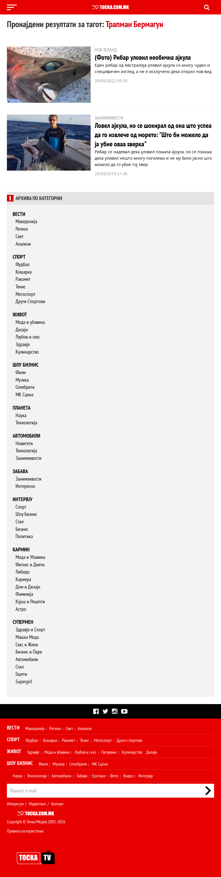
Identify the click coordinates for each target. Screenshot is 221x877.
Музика (22, 379)
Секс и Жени (27, 644)
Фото (114, 776)
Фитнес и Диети (30, 564)
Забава (20, 471)
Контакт (57, 804)
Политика (24, 536)
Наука (21, 415)
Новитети (24, 443)
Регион (22, 228)
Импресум (15, 804)
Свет (20, 236)
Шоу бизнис (26, 364)
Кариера (23, 579)
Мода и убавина (30, 322)
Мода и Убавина (30, 557)
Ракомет (23, 279)
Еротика (98, 776)
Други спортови (129, 740)
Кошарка (24, 271)
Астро (21, 609)
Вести (19, 214)
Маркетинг (37, 804)
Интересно (25, 486)
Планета (22, 407)
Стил (20, 521)
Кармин (21, 549)
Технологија (26, 422)
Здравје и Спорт (30, 629)
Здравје (23, 344)
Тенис (21, 286)
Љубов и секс (28, 336)
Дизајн (22, 329)
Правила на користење (25, 831)
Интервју (23, 499)
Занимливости (28, 458)
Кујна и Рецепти (30, 601)
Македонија (26, 221)
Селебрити (25, 387)
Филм (21, 372)
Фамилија (24, 594)
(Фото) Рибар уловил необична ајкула (143, 57)
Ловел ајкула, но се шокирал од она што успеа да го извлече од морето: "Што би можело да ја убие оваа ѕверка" (153, 134)
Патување (109, 752)
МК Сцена (24, 394)
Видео (128, 776)
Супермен (23, 622)
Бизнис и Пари (29, 651)
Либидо (23, 571)
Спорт (19, 256)
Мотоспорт (25, 294)
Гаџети (21, 674)
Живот (20, 314)
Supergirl (24, 681)
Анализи (23, 243)
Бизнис (22, 529)
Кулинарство (27, 351)
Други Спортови (30, 301)
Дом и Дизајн (28, 586)
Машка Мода (27, 637)
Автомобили (26, 435)
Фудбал (22, 264)
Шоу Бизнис (26, 514)
